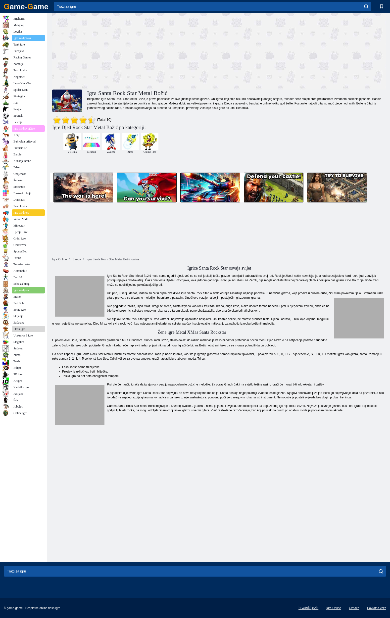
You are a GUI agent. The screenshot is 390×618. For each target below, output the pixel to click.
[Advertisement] (136, 50)
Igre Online (333, 608)
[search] (366, 6)
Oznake (354, 608)
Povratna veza (376, 608)
